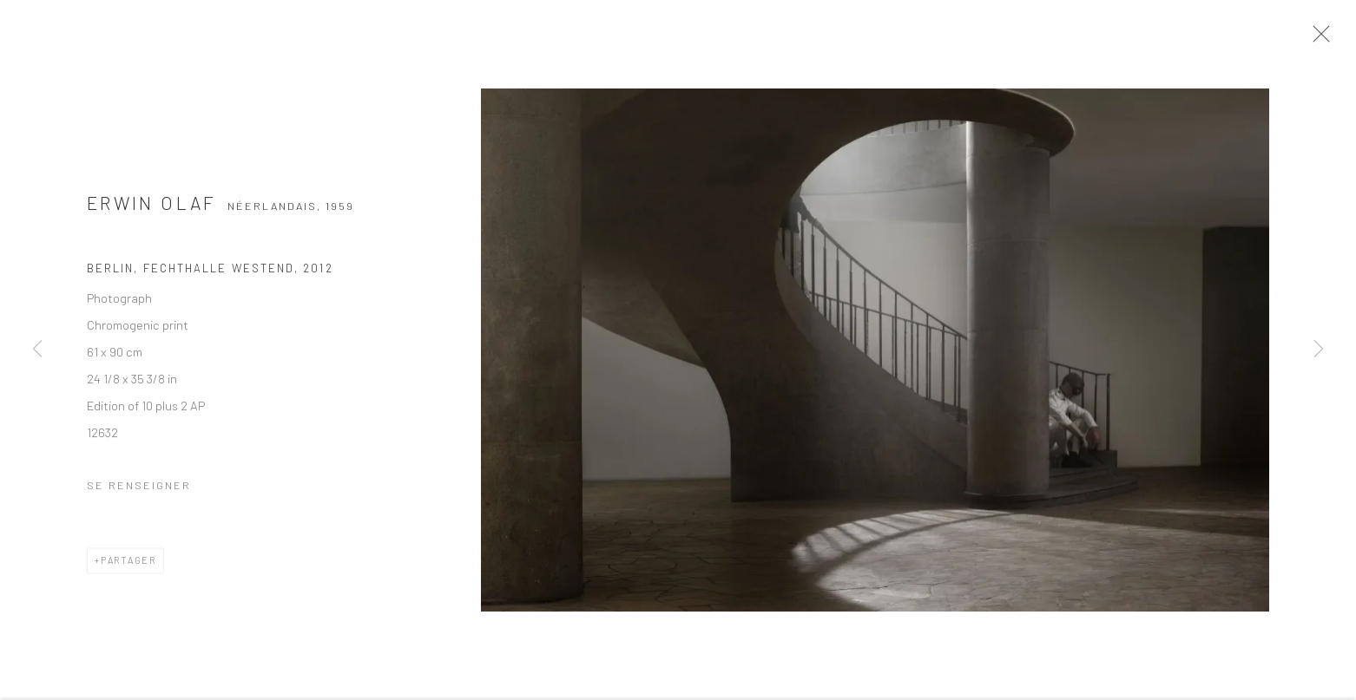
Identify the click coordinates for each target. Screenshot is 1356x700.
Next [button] (1318, 350)
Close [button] (1325, 39)
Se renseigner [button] (139, 491)
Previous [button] (37, 350)
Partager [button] (128, 566)
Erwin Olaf (152, 209)
